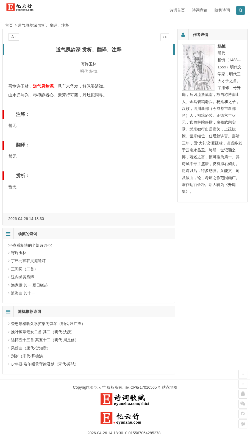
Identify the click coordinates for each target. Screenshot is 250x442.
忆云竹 (100, 387)
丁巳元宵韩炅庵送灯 (28, 260)
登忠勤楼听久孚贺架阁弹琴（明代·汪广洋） (48, 323)
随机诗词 (222, 10)
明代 (84, 71)
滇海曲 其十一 (23, 293)
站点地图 (169, 387)
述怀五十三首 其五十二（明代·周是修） (45, 340)
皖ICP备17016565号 (143, 387)
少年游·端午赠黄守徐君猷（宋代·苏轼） (45, 364)
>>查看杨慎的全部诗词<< (30, 245)
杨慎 (93, 71)
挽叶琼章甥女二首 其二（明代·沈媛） (43, 332)
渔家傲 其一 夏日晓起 (29, 285)
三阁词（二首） (24, 269)
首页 (9, 25)
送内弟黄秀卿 (22, 277)
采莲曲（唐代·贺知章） (31, 348)
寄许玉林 (18, 253)
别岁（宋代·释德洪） (29, 356)
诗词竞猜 (199, 10)
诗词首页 (177, 10)
